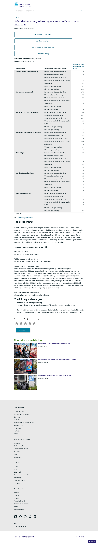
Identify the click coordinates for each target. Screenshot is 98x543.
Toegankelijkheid (19, 501)
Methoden (17, 431)
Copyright (17, 495)
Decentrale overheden (21, 448)
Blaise (16, 434)
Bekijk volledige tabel (43, 34)
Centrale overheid (19, 446)
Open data (17, 417)
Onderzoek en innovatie (21, 475)
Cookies (16, 498)
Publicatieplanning (20, 526)
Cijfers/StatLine (19, 411)
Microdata (17, 420)
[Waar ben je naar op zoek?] (49, 11)
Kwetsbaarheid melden (21, 504)
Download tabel (43, 41)
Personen (17, 451)
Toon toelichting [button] (43, 54)
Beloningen (17, 457)
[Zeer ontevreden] (16, 323)
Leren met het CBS (19, 480)
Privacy (16, 454)
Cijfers (18, 17)
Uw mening (92, 541)
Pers (15, 469)
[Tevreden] (30, 323)
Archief (16, 506)
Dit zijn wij (17, 472)
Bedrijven (17, 443)
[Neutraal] (25, 323)
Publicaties (17, 428)
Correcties (17, 483)
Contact (16, 466)
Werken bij (17, 477)
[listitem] (15, 516)
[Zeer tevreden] (34, 323)
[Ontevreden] (21, 323)
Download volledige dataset (43, 47)
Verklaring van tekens (25, 218)
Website (16, 492)
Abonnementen (19, 509)
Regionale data (18, 425)
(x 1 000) (78, 67)
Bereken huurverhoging (21, 414)
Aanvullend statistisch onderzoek (24, 422)
